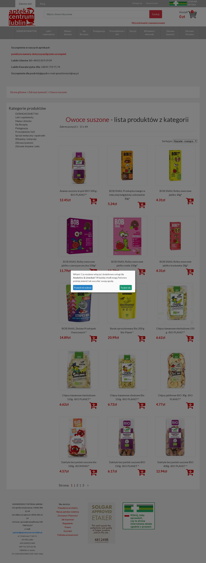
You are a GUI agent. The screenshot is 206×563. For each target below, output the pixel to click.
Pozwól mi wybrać (83, 287)
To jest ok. (125, 287)
